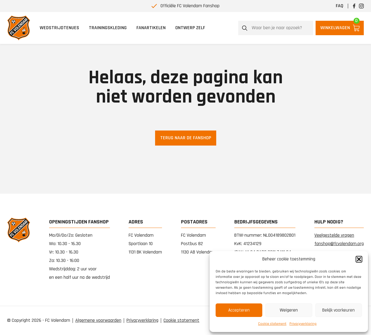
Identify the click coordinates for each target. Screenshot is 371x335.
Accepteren (239, 310)
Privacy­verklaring (302, 323)
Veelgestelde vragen (334, 235)
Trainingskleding (108, 28)
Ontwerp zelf (190, 28)
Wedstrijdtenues (59, 28)
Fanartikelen (151, 28)
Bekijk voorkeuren (338, 310)
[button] (359, 259)
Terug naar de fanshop (185, 138)
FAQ (339, 6)
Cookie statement (272, 323)
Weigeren (289, 310)
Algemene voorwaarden (98, 320)
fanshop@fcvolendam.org (339, 244)
